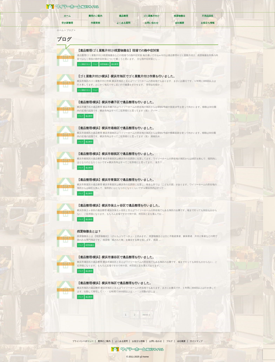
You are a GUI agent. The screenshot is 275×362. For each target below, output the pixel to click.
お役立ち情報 (207, 23)
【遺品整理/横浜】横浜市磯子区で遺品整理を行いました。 (114, 103)
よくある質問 (123, 23)
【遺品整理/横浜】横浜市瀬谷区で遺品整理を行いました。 (114, 260)
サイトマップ (196, 341)
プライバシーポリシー (82, 341)
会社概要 (179, 23)
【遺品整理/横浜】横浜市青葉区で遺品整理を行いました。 (114, 181)
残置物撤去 (179, 16)
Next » (145, 316)
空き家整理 (67, 23)
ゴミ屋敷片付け (151, 16)
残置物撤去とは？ (88, 234)
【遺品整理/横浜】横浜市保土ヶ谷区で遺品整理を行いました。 (116, 207)
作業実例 (95, 23)
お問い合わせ (151, 23)
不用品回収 (207, 16)
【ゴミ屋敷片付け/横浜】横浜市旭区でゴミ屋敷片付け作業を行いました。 (123, 76)
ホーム (67, 16)
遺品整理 (123, 16)
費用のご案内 (95, 16)
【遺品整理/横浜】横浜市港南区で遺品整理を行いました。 (114, 129)
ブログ (169, 341)
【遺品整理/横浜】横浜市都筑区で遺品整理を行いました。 (114, 155)
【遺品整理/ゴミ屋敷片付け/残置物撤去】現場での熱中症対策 (115, 50)
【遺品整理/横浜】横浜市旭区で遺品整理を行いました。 (112, 286)
